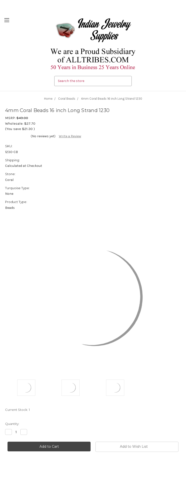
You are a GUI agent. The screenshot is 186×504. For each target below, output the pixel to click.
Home (48, 98)
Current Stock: (17, 410)
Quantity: (12, 424)
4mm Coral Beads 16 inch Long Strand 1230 (111, 98)
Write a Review (70, 136)
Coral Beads (66, 98)
